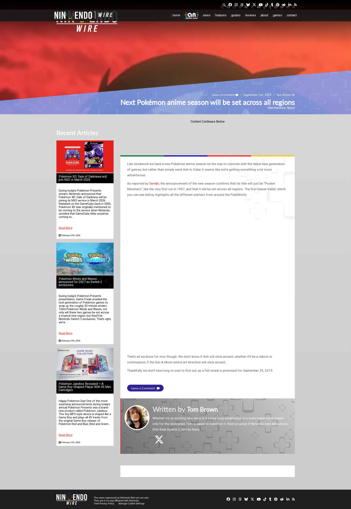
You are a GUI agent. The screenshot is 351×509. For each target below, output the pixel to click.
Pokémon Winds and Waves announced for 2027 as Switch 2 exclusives (80, 282)
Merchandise (276, 108)
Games (277, 15)
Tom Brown (283, 94)
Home (176, 15)
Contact (292, 15)
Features (221, 15)
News (206, 15)
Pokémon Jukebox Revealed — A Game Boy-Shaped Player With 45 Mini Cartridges (85, 387)
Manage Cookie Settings (132, 503)
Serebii (154, 183)
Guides (236, 15)
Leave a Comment (223, 94)
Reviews (250, 15)
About (264, 15)
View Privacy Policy (104, 503)
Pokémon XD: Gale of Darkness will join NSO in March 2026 (83, 178)
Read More (65, 228)
